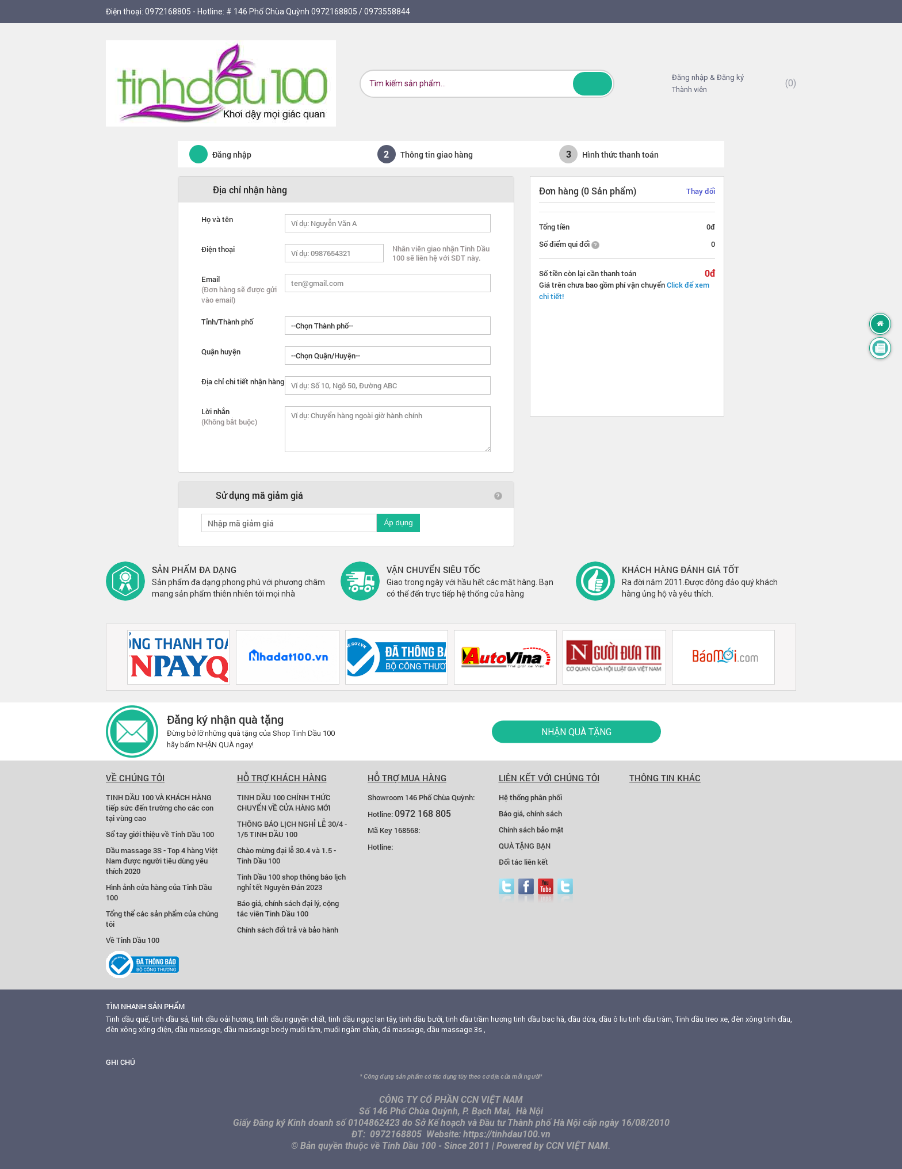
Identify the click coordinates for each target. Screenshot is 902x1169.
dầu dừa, (582, 1019)
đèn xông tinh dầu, (761, 1019)
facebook (526, 890)
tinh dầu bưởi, (421, 1019)
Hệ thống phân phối (530, 797)
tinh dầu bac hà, (540, 1019)
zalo (565, 890)
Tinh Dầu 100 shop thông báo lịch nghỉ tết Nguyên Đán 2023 (291, 882)
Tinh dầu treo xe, (702, 1019)
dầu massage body (256, 1029)
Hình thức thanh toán (609, 154)
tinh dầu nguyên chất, (292, 1019)
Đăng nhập (214, 154)
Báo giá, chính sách (530, 813)
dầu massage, (198, 1029)
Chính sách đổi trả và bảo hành (287, 929)
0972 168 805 (423, 813)
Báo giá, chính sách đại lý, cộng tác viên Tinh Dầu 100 (288, 908)
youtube (545, 890)
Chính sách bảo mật (531, 829)
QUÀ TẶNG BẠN (525, 846)
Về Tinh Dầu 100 (132, 940)
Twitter (506, 890)
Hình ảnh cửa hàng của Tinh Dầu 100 (159, 892)
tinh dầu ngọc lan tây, (363, 1019)
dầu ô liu (613, 1019)
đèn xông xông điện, (139, 1029)
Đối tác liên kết (523, 862)
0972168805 (168, 11)
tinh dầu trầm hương (479, 1019)
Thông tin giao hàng (425, 154)
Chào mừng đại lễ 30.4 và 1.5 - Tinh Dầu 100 (286, 855)
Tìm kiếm (592, 83)
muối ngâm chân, (352, 1029)
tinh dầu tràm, (651, 1019)
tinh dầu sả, (171, 1019)
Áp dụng (398, 522)
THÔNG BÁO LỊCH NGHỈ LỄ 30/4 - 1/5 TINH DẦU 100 (292, 829)
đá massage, (403, 1029)
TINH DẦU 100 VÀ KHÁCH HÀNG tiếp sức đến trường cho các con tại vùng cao (159, 807)
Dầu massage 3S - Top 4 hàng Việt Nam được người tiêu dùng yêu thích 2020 (162, 860)
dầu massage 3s (454, 1029)
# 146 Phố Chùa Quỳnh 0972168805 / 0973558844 (318, 11)
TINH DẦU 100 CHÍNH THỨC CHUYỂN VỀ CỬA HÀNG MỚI (284, 802)
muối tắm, (306, 1029)
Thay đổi (700, 191)
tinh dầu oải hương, (223, 1019)
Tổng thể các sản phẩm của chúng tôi (162, 918)
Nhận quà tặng (576, 731)
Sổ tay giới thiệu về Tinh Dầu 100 (160, 834)
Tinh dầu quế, (128, 1019)
